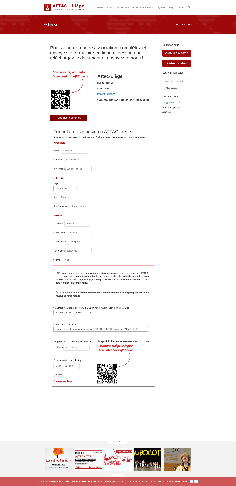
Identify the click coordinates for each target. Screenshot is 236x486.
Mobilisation (123, 7)
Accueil (99, 7)
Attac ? (110, 7)
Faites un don (177, 63)
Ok (191, 481)
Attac (182, 24)
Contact (180, 7)
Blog (170, 7)
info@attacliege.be (171, 102)
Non (196, 481)
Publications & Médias (143, 7)
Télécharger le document (69, 118)
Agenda (161, 7)
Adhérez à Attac (176, 53)
